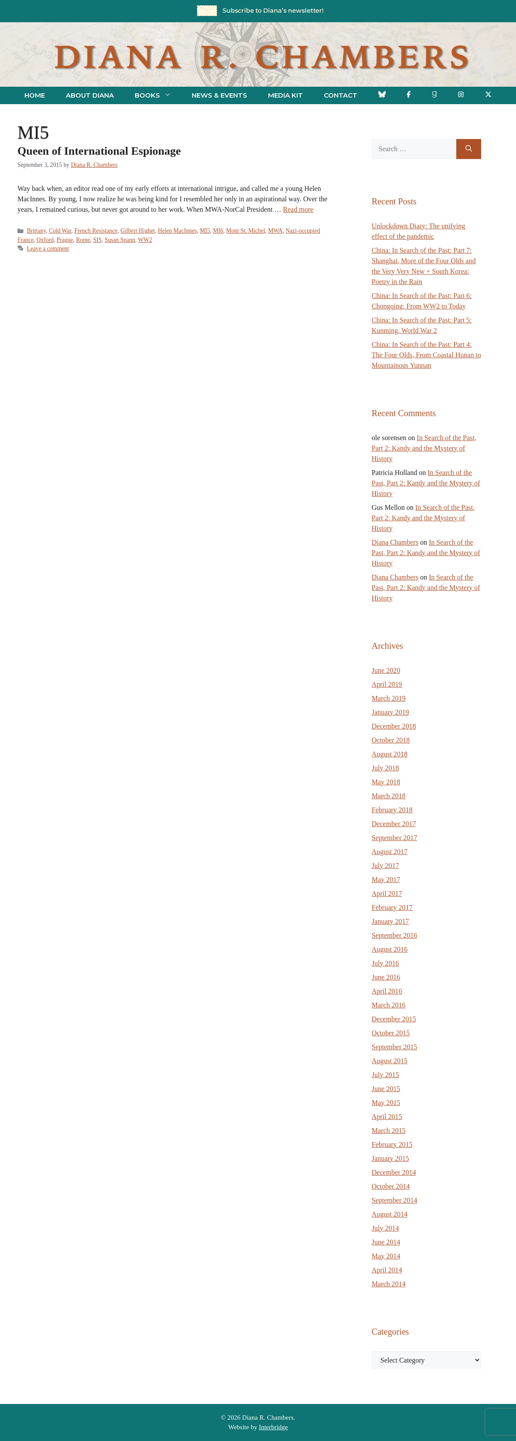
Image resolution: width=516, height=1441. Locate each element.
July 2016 (385, 963)
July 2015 (385, 1074)
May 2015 (386, 1102)
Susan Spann (120, 240)
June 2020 (386, 670)
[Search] (468, 149)
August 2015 (389, 1061)
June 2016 (386, 977)
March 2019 (389, 698)
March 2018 (389, 796)
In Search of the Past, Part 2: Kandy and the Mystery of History (424, 448)
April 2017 (387, 893)
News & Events (219, 95)
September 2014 (394, 1200)
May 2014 (386, 1256)
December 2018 (394, 726)
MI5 (205, 230)
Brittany (36, 230)
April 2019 (387, 684)
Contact (340, 95)
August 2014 (389, 1214)
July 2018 (385, 768)
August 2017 (389, 851)
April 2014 (387, 1270)
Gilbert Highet (137, 230)
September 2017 (394, 837)
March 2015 (389, 1130)
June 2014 (386, 1242)
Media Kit (285, 95)
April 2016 (387, 991)
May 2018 (386, 782)
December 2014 (394, 1172)
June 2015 (386, 1088)
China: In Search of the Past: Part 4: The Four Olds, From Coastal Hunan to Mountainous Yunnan (426, 355)
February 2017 (392, 907)
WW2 (145, 240)
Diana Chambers (395, 542)
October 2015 (391, 1033)
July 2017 (385, 865)
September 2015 (394, 1047)
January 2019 (390, 712)
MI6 (218, 230)
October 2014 (391, 1186)
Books (158, 95)
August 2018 (389, 754)
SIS (97, 240)
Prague (65, 240)
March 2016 (389, 1005)
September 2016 (394, 935)
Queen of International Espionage (99, 151)
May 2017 (386, 879)
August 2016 (389, 949)
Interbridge (273, 1427)
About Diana (90, 95)
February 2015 (392, 1144)
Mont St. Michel (245, 230)
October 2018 (391, 740)
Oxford (45, 240)
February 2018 (392, 810)
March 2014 (389, 1284)
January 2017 (390, 921)
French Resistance (95, 230)
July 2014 (385, 1228)
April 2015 (387, 1116)
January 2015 (390, 1158)
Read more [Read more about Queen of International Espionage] (298, 209)
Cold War (60, 230)
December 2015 (394, 1019)
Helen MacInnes (177, 230)
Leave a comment (48, 248)
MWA (275, 230)
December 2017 (394, 823)
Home (34, 95)
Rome (83, 240)
